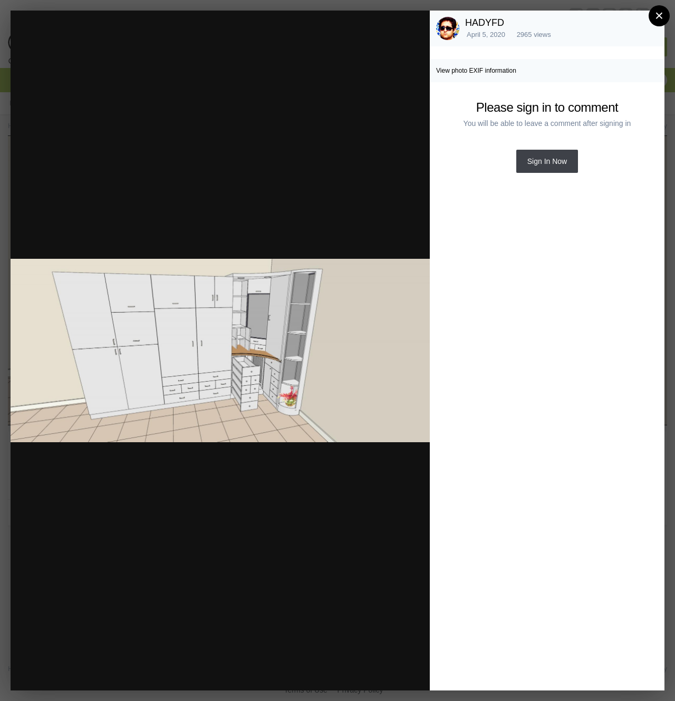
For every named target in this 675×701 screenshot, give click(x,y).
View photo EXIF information (476, 70)
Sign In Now (547, 161)
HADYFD (484, 22)
